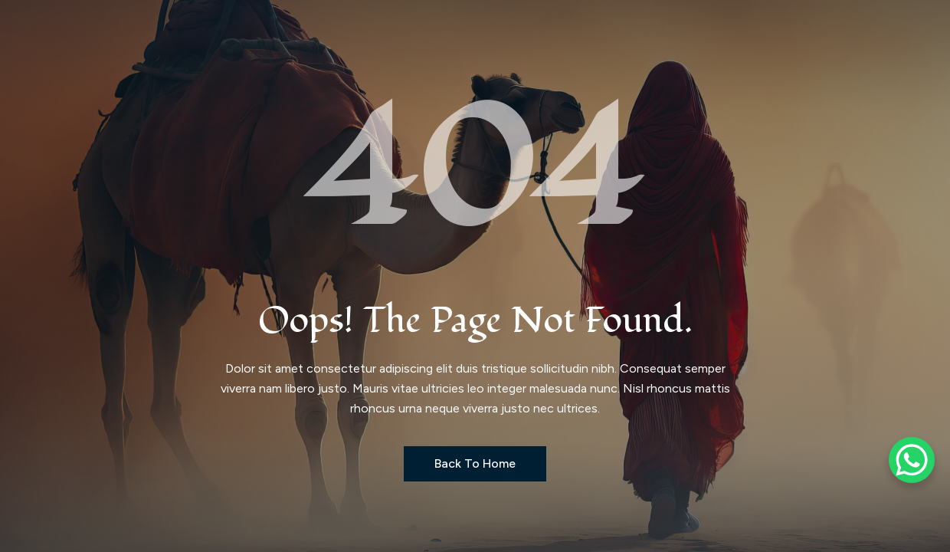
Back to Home (475, 463)
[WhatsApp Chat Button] (912, 460)
